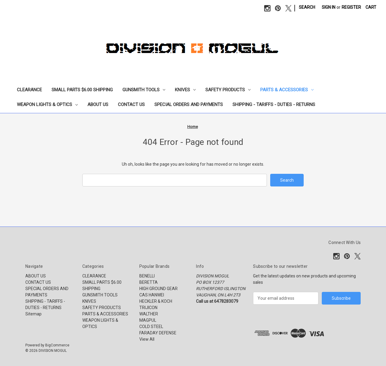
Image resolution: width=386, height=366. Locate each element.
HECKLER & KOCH (155, 301)
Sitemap (33, 313)
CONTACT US (131, 104)
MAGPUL (147, 320)
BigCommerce (57, 345)
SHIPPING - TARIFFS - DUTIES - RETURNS (274, 104)
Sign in (328, 7)
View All (146, 339)
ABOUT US (97, 104)
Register (351, 7)
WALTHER (148, 313)
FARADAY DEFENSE (157, 332)
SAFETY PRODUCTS (228, 89)
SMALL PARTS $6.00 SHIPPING (82, 89)
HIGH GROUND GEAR (158, 288)
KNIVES (185, 89)
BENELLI (147, 276)
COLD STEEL (151, 326)
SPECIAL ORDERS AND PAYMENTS (188, 104)
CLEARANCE (29, 89)
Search (307, 7)
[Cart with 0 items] (371, 7)
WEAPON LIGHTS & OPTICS (47, 104)
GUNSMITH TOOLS (143, 89)
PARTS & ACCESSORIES (287, 89)
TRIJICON (148, 307)
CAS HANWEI (151, 294)
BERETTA (148, 282)
